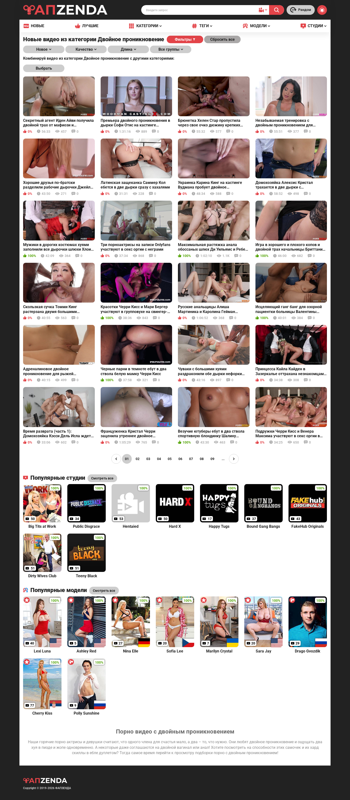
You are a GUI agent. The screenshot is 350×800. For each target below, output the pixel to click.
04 (159, 459)
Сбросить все (222, 39)
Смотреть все (104, 591)
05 (170, 459)
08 (202, 459)
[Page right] (233, 458)
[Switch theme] (322, 10)
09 (212, 459)
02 (138, 459)
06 (180, 459)
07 (191, 459)
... (223, 459)
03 (148, 459)
